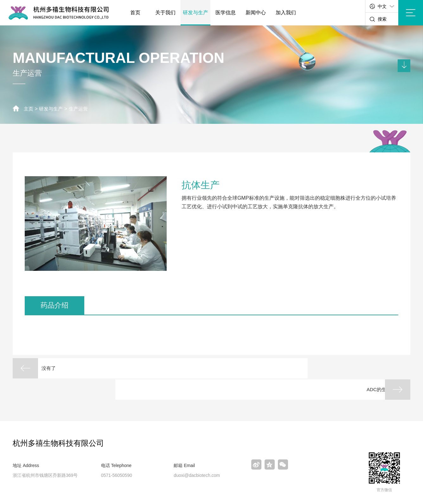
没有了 (55, 368)
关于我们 (165, 12)
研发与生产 (195, 12)
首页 (135, 12)
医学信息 (225, 12)
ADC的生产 (362, 368)
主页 (29, 108)
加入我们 (286, 12)
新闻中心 (256, 12)
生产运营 (81, 108)
